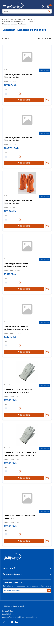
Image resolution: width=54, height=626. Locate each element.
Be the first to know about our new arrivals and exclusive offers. (27, 586)
